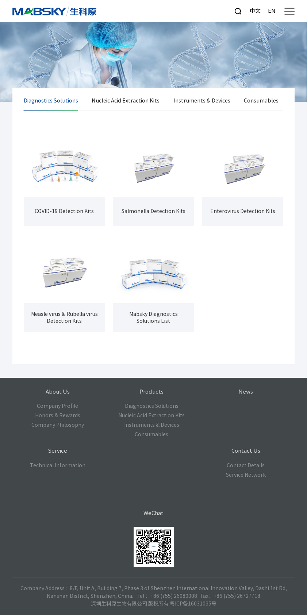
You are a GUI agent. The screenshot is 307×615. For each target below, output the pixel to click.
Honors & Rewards (57, 415)
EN (272, 10)
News (245, 391)
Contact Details (246, 465)
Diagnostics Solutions (51, 100)
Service (57, 450)
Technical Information (57, 465)
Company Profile (57, 406)
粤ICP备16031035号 (193, 603)
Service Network (246, 474)
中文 (255, 10)
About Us (58, 391)
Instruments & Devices (201, 100)
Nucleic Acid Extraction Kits (126, 100)
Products (151, 391)
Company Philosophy (57, 425)
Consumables (261, 100)
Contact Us (245, 450)
